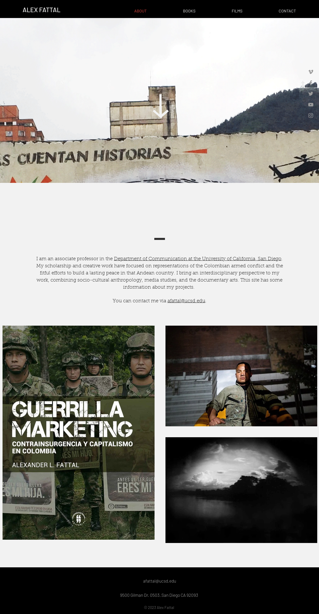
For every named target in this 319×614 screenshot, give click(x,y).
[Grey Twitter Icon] (311, 94)
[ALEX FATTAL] (41, 10)
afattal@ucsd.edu (186, 301)
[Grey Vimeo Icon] (311, 72)
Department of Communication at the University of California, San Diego (197, 259)
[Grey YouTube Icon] (311, 104)
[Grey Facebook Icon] (311, 83)
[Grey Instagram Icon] (311, 115)
